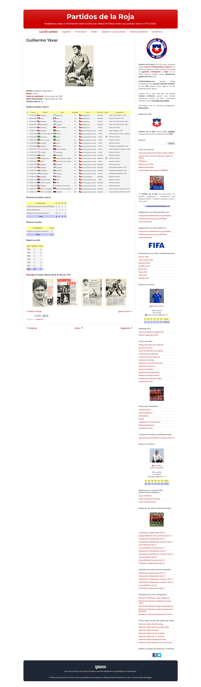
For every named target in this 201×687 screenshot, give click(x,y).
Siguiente (126, 328)
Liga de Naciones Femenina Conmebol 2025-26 (156, 438)
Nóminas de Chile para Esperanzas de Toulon (155, 614)
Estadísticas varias (146, 381)
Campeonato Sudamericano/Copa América (155, 215)
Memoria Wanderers (146, 167)
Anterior (31, 328)
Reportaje (30, 275)
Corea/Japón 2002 (146, 260)
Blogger (149, 677)
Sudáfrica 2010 (144, 266)
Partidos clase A (145, 410)
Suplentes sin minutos (147, 366)
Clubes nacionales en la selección (151, 345)
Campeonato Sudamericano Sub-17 (152, 539)
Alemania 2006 (144, 263)
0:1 (75, 131)
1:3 (165, 477)
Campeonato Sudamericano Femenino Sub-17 (156, 542)
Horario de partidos (146, 369)
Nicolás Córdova (158, 306)
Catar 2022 (143, 275)
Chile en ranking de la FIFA (148, 335)
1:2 (75, 149)
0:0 (75, 121)
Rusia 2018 (143, 272)
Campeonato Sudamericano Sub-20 (152, 551)
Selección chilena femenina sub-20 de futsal (155, 642)
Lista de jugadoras (146, 413)
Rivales (94, 32)
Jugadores (66, 32)
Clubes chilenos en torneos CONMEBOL (153, 170)
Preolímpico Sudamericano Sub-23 (152, 563)
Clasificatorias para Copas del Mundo (153, 219)
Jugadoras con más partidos (149, 422)
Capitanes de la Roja (146, 360)
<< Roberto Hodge (34, 311)
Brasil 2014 (143, 269)
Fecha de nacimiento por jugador (151, 351)
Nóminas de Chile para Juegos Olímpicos (154, 598)
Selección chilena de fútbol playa (151, 624)
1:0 (75, 118)
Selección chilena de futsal (149, 630)
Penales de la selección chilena (150, 378)
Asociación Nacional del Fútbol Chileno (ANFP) (156, 153)
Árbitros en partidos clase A (149, 375)
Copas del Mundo (145, 222)
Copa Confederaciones (147, 502)
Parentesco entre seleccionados (151, 363)
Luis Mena (158, 466)
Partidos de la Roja (100, 16)
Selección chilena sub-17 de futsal (151, 636)
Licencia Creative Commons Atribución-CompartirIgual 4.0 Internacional (109, 671)
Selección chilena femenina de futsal (152, 639)
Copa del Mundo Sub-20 (148, 557)
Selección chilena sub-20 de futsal (151, 633)
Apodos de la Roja (145, 348)
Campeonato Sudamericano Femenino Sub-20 (156, 554)
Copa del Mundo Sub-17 (148, 545)
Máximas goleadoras (146, 425)
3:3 (75, 155)
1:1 (75, 115)
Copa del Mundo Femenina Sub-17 (151, 548)
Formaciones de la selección (149, 357)
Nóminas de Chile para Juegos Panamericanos (156, 606)
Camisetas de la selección (148, 354)
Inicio (79, 328)
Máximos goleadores (139, 32)
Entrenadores (81, 32)
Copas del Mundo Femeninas (149, 499)
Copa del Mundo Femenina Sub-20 (151, 560)
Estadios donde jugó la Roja (149, 372)
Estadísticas (157, 32)
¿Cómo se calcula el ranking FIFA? (151, 332)
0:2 (75, 127)
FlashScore (143, 161)
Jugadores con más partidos (113, 32)
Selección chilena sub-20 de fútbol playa (154, 627)
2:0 (75, 143)
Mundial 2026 (144, 278)
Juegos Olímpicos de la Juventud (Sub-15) (155, 536)
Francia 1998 (143, 257)
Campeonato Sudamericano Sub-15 (152, 533)
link (147, 86)
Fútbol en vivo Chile (146, 164)
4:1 (167, 315)
